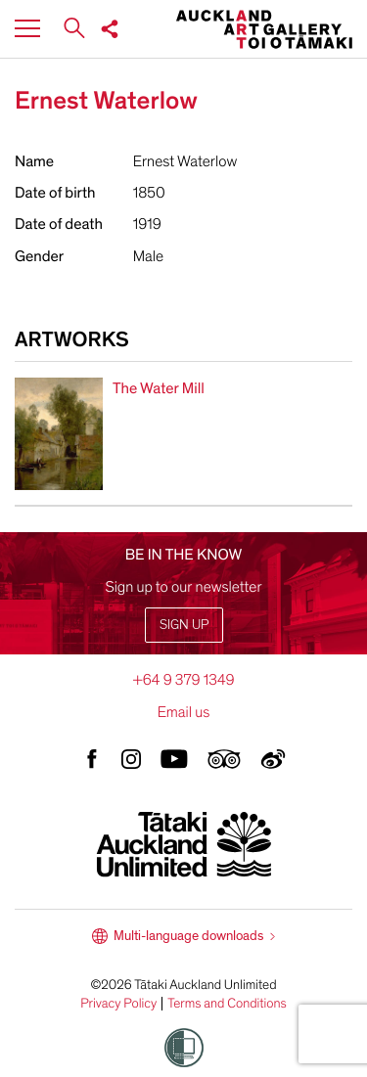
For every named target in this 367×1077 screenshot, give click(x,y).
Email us (184, 712)
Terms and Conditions (227, 1003)
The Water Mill (159, 388)
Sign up (184, 624)
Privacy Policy (118, 1003)
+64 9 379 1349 (183, 680)
